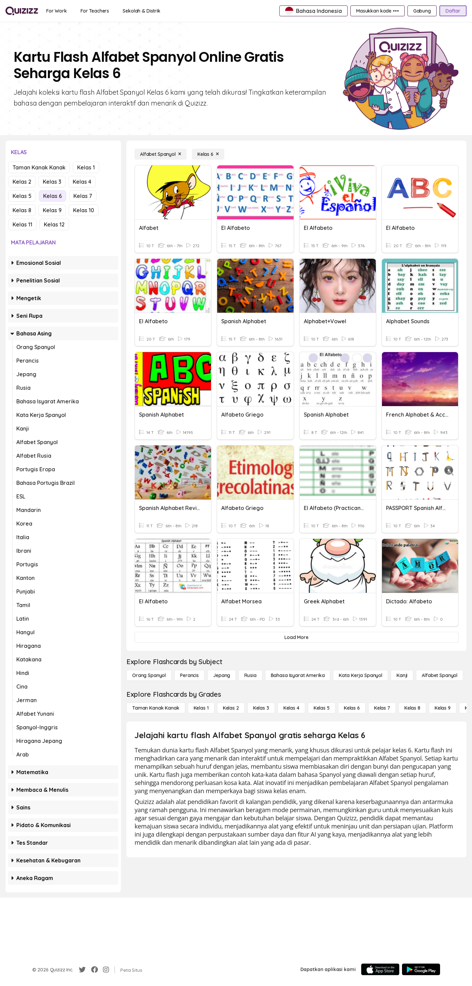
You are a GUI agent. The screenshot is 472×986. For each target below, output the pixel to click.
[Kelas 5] (321, 707)
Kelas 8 (22, 210)
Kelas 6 (52, 196)
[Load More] (296, 637)
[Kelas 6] (208, 154)
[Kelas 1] (201, 707)
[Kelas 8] (412, 707)
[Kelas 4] (291, 707)
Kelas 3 (52, 181)
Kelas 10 (83, 210)
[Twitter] (82, 969)
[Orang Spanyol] (149, 675)
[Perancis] (189, 675)
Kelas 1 (86, 167)
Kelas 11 (22, 224)
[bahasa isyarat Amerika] (298, 675)
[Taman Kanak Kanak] (155, 707)
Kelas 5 (22, 196)
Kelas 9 (52, 210)
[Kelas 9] (442, 707)
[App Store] (380, 969)
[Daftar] (453, 10)
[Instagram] (106, 969)
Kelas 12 (54, 224)
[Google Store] (421, 969)
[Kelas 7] (382, 707)
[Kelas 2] (231, 707)
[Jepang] (221, 675)
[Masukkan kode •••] (377, 10)
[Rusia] (250, 675)
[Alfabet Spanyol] (161, 154)
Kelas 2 (22, 181)
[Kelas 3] (261, 707)
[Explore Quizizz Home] (21, 10)
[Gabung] (422, 10)
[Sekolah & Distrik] (141, 10)
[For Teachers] (95, 10)
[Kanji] (402, 675)
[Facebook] (94, 969)
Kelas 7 (82, 196)
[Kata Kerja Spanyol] (360, 675)
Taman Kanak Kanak (39, 167)
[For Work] (56, 10)
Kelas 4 (82, 181)
